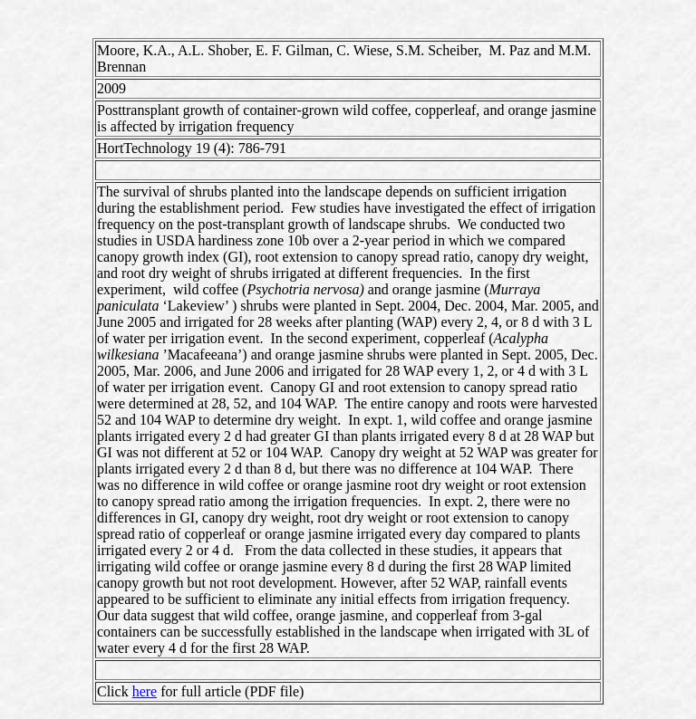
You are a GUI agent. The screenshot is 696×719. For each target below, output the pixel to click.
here (145, 691)
